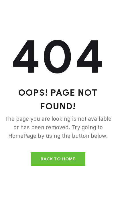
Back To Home (58, 159)
